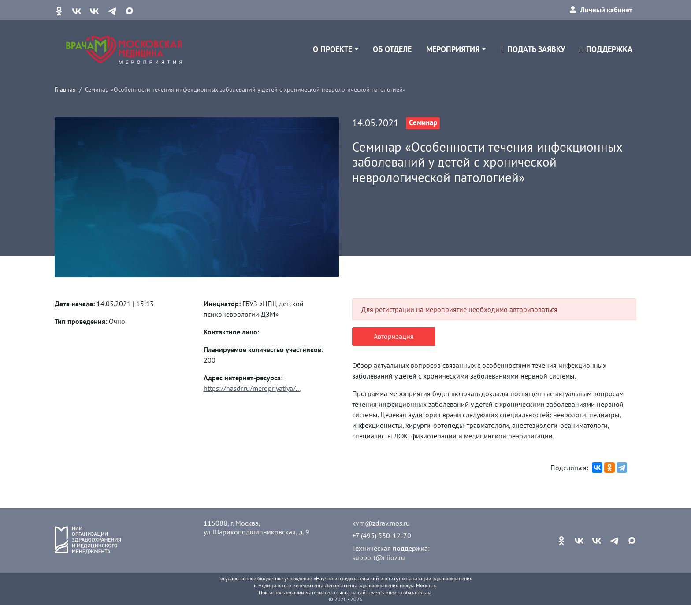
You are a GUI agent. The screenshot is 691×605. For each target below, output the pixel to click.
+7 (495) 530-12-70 (381, 535)
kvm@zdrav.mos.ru (381, 523)
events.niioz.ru (385, 592)
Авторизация (394, 336)
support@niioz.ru (378, 557)
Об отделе (392, 49)
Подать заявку (532, 49)
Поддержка (605, 49)
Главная (65, 89)
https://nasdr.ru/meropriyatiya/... (252, 388)
